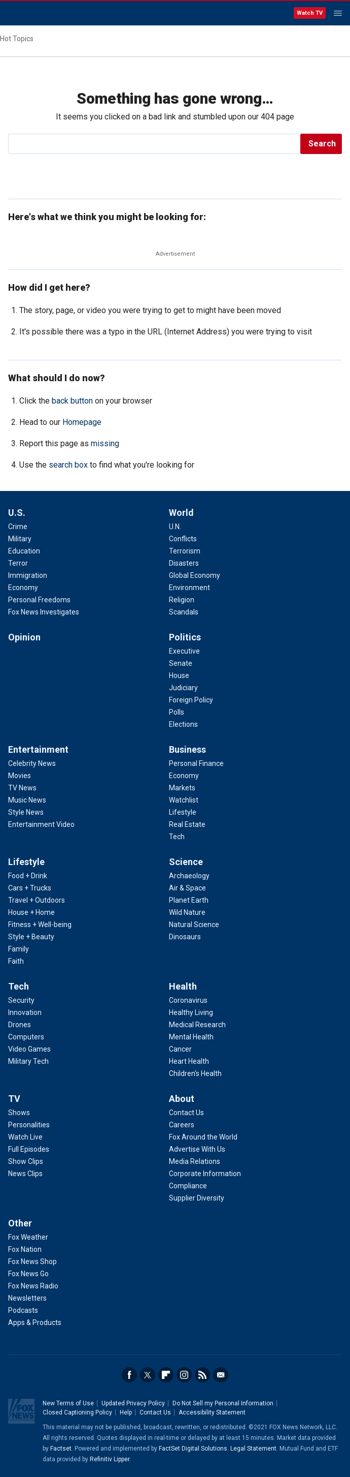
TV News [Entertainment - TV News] (22, 788)
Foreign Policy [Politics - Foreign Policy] (191, 700)
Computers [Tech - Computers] (26, 1037)
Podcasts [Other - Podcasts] (23, 1310)
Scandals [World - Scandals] (183, 612)
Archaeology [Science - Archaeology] (189, 876)
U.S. (16, 512)
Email (220, 1374)
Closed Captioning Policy (77, 1412)
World (181, 512)
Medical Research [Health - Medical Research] (197, 1025)
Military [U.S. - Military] (19, 539)
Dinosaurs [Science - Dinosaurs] (185, 937)
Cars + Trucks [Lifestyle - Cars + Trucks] (29, 888)
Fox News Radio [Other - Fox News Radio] (33, 1286)
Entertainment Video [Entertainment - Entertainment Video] (41, 824)
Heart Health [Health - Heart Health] (189, 1061)
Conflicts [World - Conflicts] (183, 539)
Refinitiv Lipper (109, 1459)
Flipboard (165, 1374)
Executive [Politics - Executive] (184, 651)
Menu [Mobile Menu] (338, 13)
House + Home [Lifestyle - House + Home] (31, 912)
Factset (61, 1448)
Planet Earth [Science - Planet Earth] (188, 900)
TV (14, 1098)
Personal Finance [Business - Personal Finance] (196, 763)
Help (126, 1412)
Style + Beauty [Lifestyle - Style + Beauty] (31, 937)
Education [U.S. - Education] (24, 551)
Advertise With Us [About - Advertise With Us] (197, 1149)
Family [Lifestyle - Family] (18, 949)
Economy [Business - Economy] (184, 776)
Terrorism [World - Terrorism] (184, 551)
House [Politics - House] (179, 675)
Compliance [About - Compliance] (188, 1186)
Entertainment (38, 749)
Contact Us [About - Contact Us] (186, 1113)
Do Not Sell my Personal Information (222, 1403)
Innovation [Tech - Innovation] (25, 1012)
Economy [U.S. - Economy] (23, 587)
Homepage (81, 422)
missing (105, 443)
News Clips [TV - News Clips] (25, 1174)
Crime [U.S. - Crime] (17, 526)
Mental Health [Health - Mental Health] (191, 1037)
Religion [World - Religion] (181, 600)
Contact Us (155, 1412)
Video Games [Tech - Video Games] (29, 1049)
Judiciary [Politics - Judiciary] (183, 688)
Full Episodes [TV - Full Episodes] (28, 1149)
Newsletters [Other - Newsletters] (27, 1298)
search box (68, 465)
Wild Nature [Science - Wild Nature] (187, 912)
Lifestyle (26, 861)
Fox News (35, 13)
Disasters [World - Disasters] (184, 563)
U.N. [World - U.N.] (175, 526)
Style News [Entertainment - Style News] (26, 812)
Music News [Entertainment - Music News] (27, 800)
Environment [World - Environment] (189, 587)
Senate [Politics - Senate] (180, 663)
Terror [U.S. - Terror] (18, 563)
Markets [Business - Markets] (182, 788)
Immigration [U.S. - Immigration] (27, 575)
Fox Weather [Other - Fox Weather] (28, 1237)
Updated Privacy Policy (133, 1403)
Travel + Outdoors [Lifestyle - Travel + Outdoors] (36, 900)
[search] (155, 144)
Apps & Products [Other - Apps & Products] (34, 1322)
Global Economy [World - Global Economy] (194, 575)
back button (72, 401)
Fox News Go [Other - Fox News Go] (28, 1274)
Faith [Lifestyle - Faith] (16, 961)
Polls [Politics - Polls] (176, 712)
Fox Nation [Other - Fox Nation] (25, 1249)
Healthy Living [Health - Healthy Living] (191, 1012)
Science (186, 861)
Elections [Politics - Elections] (183, 724)
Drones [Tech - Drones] (19, 1025)
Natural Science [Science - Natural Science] (194, 924)
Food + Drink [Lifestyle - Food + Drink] (27, 876)
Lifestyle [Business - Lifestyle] (182, 812)
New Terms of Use (68, 1403)
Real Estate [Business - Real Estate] (187, 824)
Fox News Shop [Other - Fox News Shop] (32, 1261)
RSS (202, 1374)
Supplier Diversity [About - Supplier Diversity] (196, 1198)
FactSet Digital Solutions (193, 1448)
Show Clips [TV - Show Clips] (25, 1161)
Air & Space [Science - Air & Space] (187, 888)
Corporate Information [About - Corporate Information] (205, 1174)
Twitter (147, 1374)
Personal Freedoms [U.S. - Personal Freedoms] (39, 600)
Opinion (24, 637)
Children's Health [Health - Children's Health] (195, 1073)
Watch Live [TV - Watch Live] (25, 1137)
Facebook (129, 1374)
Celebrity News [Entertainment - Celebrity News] (32, 763)
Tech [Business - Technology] (177, 837)
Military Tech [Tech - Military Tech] (28, 1061)
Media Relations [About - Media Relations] (194, 1161)
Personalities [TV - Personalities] (29, 1125)
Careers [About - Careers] (181, 1125)
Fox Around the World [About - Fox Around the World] (203, 1137)
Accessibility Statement (212, 1412)
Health (183, 986)
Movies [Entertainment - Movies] (19, 776)
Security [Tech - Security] (21, 1000)
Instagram (184, 1374)
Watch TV (310, 13)
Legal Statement (253, 1448)
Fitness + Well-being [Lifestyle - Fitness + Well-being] (40, 924)
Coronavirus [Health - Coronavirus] (188, 1000)
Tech (18, 986)
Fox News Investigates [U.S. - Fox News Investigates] (43, 612)
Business (187, 749)
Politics (185, 637)
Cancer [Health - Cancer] (180, 1049)
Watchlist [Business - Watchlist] (183, 800)
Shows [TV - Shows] (19, 1113)
